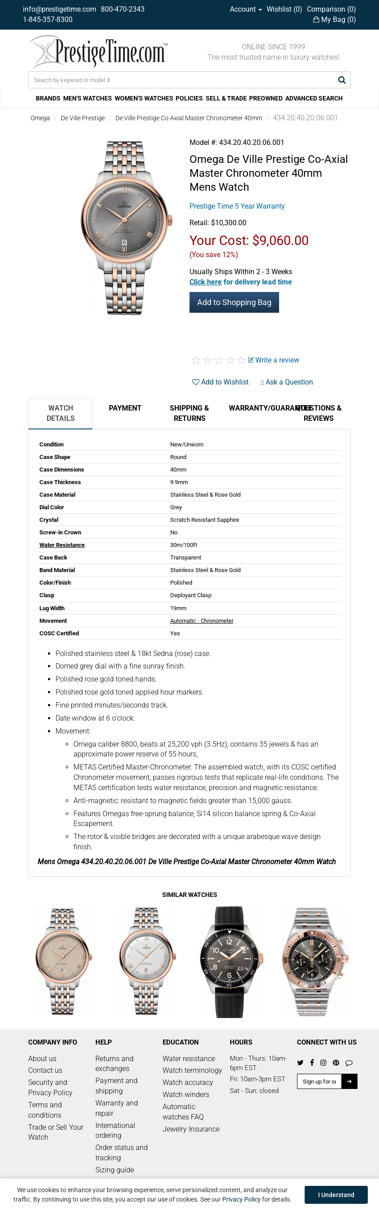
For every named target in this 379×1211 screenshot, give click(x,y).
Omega (40, 118)
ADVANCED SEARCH (314, 98)
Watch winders (186, 1094)
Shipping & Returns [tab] (189, 413)
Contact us (45, 1070)
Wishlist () (284, 9)
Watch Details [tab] (61, 413)
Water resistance (189, 1058)
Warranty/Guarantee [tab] (257, 408)
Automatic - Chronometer (201, 620)
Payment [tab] (125, 408)
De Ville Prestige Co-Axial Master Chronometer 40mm (189, 118)
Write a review (273, 360)
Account (246, 9)
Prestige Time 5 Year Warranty (237, 206)
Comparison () (331, 9)
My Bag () (334, 19)
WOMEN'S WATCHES (144, 98)
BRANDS (48, 98)
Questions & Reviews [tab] (319, 413)
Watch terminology (192, 1070)
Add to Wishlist (220, 382)
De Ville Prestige (83, 118)
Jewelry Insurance (191, 1129)
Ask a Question (287, 382)
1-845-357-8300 (48, 19)
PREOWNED (266, 98)
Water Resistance (62, 545)
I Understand (336, 1194)
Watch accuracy (188, 1082)
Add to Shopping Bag (234, 302)
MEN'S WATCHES (87, 98)
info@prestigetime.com (59, 9)
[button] (241, 282)
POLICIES (189, 98)
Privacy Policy (241, 1199)
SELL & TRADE (226, 98)
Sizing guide (114, 1170)
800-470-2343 (123, 9)
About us (42, 1058)
